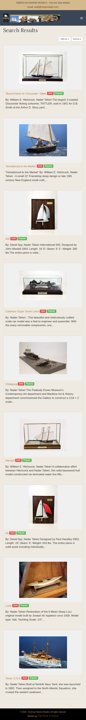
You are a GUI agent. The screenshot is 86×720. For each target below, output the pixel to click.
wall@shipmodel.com (46, 7)
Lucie (8, 605)
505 (7, 239)
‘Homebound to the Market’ (20, 166)
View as (64, 39)
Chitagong (11, 384)
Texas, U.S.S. (13, 678)
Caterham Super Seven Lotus (22, 311)
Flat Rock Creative (48, 716)
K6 (7, 533)
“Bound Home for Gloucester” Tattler (25, 93)
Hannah (9, 460)
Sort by (77, 39)
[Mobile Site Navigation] (81, 18)
